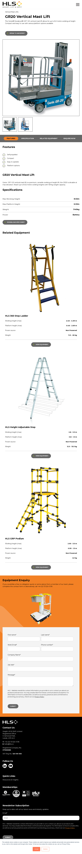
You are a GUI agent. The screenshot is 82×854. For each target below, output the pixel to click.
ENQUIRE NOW (69, 138)
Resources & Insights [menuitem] (10, 780)
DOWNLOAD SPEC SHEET (16, 222)
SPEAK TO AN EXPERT (17, 33)
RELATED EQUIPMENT (49, 138)
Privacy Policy (39, 697)
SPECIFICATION (27, 138)
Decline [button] (45, 849)
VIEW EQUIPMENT (42, 344)
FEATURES (11, 138)
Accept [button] (36, 849)
